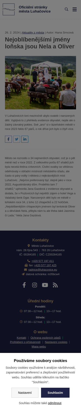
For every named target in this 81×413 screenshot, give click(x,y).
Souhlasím (55, 392)
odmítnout (54, 403)
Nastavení (25, 392)
